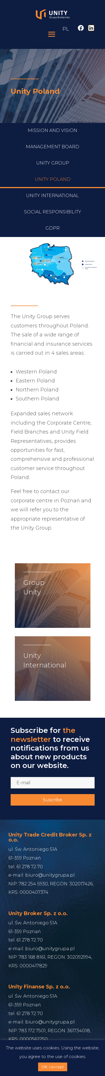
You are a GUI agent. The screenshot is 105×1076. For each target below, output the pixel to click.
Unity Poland (53, 203)
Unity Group (52, 187)
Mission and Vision (52, 154)
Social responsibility (52, 235)
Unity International (52, 219)
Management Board (52, 170)
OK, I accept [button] (52, 1066)
